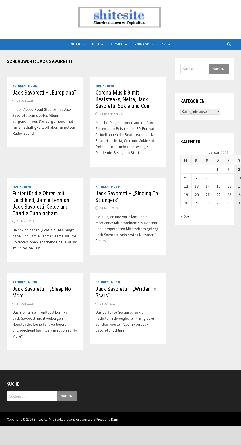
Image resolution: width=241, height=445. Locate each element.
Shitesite (40, 419)
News (111, 86)
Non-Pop (141, 44)
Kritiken (19, 86)
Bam (114, 419)
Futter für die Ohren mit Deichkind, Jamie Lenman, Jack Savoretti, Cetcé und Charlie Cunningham (41, 203)
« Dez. (185, 216)
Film (95, 44)
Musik (75, 44)
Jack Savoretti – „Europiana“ (44, 92)
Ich (163, 44)
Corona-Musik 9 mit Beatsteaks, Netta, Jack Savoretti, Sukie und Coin (123, 99)
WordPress (96, 419)
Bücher (116, 44)
